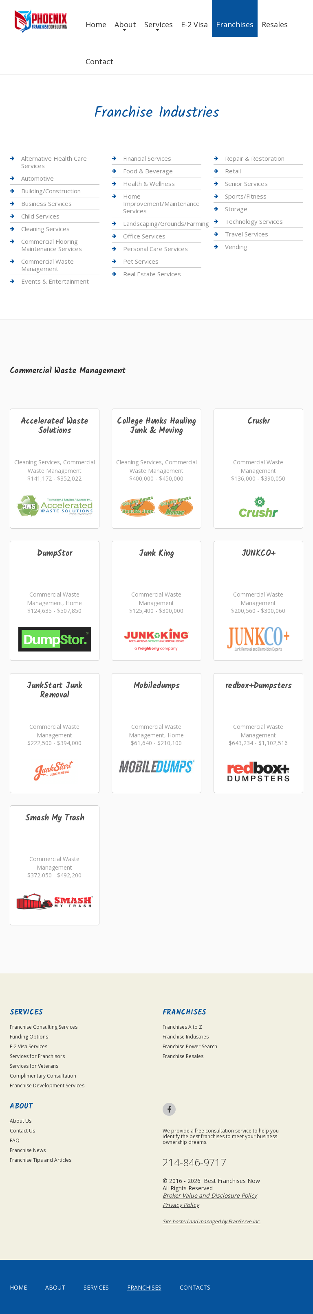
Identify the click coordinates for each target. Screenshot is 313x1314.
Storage (236, 209)
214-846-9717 (194, 1162)
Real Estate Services (152, 274)
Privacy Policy (181, 1205)
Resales (275, 24)
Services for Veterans (34, 1066)
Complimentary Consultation (43, 1075)
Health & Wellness (149, 183)
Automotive (37, 178)
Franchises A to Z (182, 1026)
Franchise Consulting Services (43, 1026)
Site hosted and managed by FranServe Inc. (211, 1221)
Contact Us (22, 1130)
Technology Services (254, 221)
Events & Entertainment (55, 281)
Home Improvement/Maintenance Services (161, 203)
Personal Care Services (155, 249)
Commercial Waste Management (47, 265)
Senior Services (246, 183)
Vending (236, 247)
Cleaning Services (45, 229)
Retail (233, 171)
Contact (99, 61)
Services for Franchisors (37, 1056)
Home (96, 24)
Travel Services (246, 234)
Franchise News (28, 1150)
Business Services (46, 203)
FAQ (15, 1140)
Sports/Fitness (246, 196)
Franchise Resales (183, 1056)
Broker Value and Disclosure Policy (210, 1195)
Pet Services (141, 261)
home (18, 1287)
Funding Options (29, 1036)
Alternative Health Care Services (54, 162)
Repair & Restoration (254, 158)
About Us (20, 1120)
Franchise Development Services (47, 1085)
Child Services (40, 216)
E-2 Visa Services (28, 1046)
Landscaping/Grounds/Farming (166, 223)
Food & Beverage (148, 171)
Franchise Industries (186, 1036)
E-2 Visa (194, 24)
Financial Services (147, 158)
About (125, 24)
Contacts (195, 1287)
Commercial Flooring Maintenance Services (51, 245)
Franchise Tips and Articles (40, 1160)
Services (158, 24)
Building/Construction (51, 191)
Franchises (234, 24)
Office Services (144, 236)
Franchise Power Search (190, 1046)
